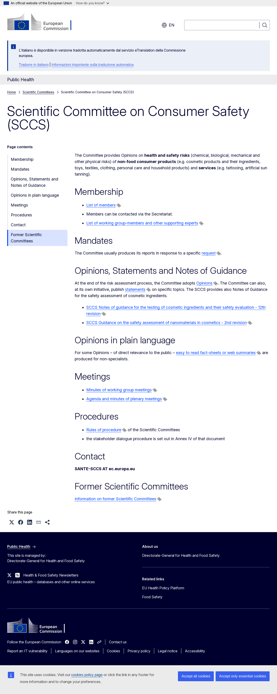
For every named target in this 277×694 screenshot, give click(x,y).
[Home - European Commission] (43, 22)
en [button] (168, 25)
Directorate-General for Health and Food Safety (181, 555)
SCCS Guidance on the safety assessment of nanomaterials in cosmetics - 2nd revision (166, 322)
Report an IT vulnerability (27, 651)
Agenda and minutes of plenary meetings (124, 398)
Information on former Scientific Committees (115, 498)
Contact (18, 224)
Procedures (21, 215)
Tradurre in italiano (34, 65)
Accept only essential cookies (242, 676)
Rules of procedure (103, 429)
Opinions (204, 283)
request (209, 253)
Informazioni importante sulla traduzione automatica (93, 65)
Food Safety (152, 597)
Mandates (20, 169)
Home (11, 92)
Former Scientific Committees (26, 237)
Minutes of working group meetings (119, 389)
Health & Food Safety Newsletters (50, 575)
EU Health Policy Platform (163, 588)
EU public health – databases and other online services (51, 582)
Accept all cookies (196, 676)
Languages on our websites (77, 651)
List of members (101, 205)
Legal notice (167, 651)
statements (135, 289)
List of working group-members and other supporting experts (142, 223)
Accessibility (195, 651)
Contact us (118, 642)
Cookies (113, 651)
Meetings (19, 205)
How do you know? (92, 3)
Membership (22, 159)
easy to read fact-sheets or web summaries (216, 352)
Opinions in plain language (35, 195)
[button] (11, 522)
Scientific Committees (38, 92)
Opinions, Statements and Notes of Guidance (34, 182)
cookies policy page (87, 675)
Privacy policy (139, 651)
